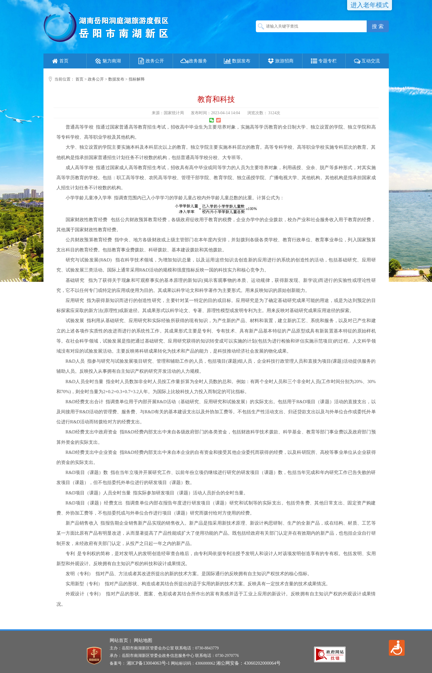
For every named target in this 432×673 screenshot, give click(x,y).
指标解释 (137, 79)
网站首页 (119, 640)
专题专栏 (323, 60)
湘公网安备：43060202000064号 (248, 663)
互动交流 (366, 60)
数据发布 (236, 60)
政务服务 (193, 60)
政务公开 (150, 60)
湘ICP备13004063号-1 (148, 663)
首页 (59, 60)
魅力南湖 (107, 60)
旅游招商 (280, 60)
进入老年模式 (370, 5)
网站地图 (143, 640)
